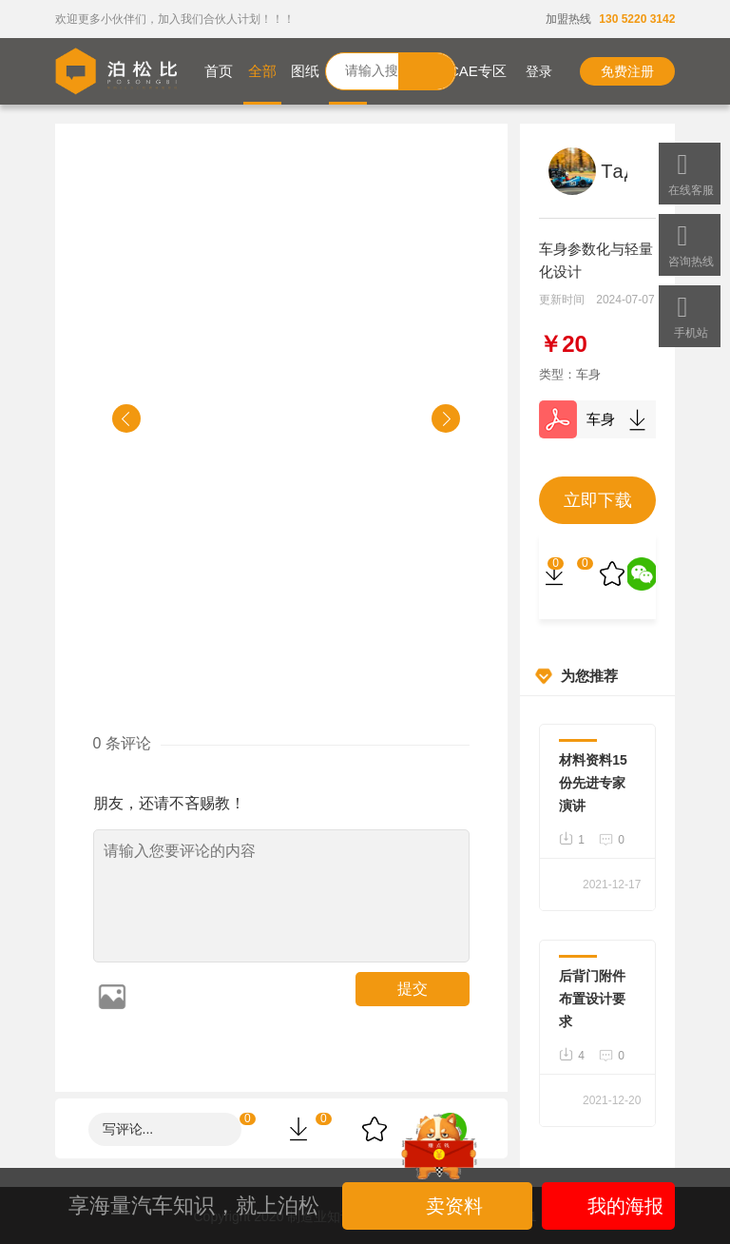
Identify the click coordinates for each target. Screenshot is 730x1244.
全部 (262, 71)
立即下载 (598, 500)
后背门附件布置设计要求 (592, 998)
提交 (412, 989)
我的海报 (608, 1206)
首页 (218, 71)
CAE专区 (478, 71)
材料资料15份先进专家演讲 (593, 782)
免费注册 (627, 71)
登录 (526, 71)
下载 (637, 419)
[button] (126, 418)
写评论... (128, 1129)
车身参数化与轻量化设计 (597, 419)
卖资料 (440, 1206)
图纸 (305, 71)
